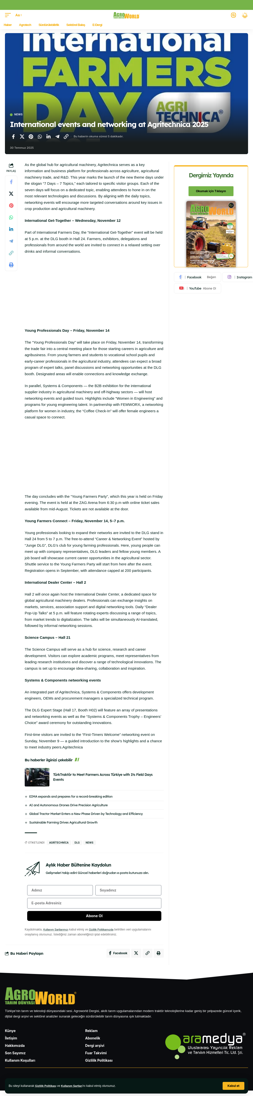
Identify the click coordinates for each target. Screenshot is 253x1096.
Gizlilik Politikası (47, 1086)
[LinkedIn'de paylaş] (48, 137)
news (89, 843)
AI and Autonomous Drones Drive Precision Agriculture (68, 805)
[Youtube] (197, 289)
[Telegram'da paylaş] (57, 137)
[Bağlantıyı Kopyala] (66, 137)
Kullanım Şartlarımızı (57, 933)
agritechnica (59, 843)
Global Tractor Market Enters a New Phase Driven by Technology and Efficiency (86, 814)
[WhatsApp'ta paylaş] (39, 137)
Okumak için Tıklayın (211, 191)
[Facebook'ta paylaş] (13, 137)
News (20, 115)
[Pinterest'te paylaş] (30, 137)
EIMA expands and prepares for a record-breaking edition (70, 797)
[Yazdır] (11, 265)
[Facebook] (197, 278)
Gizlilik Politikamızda (104, 933)
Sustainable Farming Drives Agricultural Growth (63, 823)
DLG (77, 843)
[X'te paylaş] (22, 137)
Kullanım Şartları (75, 1086)
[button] (233, 1086)
